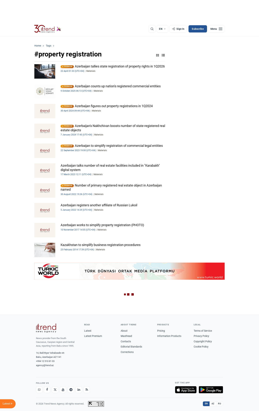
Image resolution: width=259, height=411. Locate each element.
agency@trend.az (45, 365)
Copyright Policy (203, 341)
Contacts (126, 341)
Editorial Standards (131, 346)
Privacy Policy (201, 336)
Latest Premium (93, 336)
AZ (213, 403)
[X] (55, 389)
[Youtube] (63, 389)
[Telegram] (71, 389)
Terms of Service (203, 330)
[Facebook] (47, 389)
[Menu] (216, 28)
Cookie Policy (201, 346)
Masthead (126, 336)
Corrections (127, 352)
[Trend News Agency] (46, 328)
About (124, 330)
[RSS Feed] (86, 389)
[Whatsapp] (39, 389)
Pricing (161, 330)
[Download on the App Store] (186, 389)
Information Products (169, 336)
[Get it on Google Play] (211, 389)
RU (219, 403)
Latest (87, 330)
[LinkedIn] (79, 389)
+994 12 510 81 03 (45, 361)
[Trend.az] (47, 29)
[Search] (152, 28)
